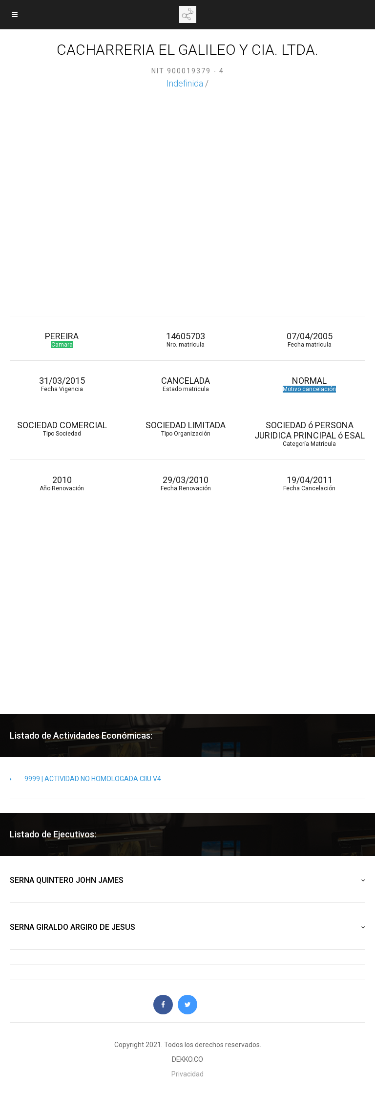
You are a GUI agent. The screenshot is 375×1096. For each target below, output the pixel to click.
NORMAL (309, 384)
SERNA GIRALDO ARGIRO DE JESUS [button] (187, 927)
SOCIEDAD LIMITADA (185, 428)
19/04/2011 (309, 483)
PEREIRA (62, 339)
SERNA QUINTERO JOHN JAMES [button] (187, 880)
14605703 (185, 339)
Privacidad (187, 1074)
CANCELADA (185, 384)
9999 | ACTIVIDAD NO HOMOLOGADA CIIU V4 (85, 779)
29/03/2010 (185, 483)
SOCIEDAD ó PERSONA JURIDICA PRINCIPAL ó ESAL (309, 433)
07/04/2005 (309, 339)
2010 (62, 483)
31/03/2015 (62, 384)
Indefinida (185, 83)
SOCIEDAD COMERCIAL (62, 428)
